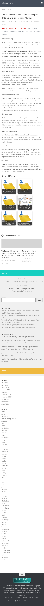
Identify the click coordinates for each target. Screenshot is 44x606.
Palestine (4, 517)
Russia (3, 524)
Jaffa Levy (4, 353)
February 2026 (5, 390)
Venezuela (4, 557)
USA (2, 555)
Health (3, 470)
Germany (4, 468)
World (3, 560)
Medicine (4, 499)
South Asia (4, 531)
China (3, 435)
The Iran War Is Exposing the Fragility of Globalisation (17, 325)
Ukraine (3, 548)
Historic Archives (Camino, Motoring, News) (26, 597)
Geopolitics (4, 466)
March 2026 (5, 387)
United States (5, 553)
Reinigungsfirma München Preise (11, 340)
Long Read (4, 496)
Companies (4, 440)
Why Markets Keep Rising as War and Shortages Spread (18, 327)
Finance (3, 459)
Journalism (4, 489)
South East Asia (6, 534)
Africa (3, 412)
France (3, 463)
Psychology (4, 520)
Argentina (4, 416)
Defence (4, 444)
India (2, 477)
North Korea (5, 508)
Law (2, 494)
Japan (3, 487)
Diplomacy (4, 449)
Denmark (4, 447)
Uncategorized (5, 550)
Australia (4, 421)
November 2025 (6, 397)
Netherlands (5, 506)
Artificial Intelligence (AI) (8, 419)
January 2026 (5, 392)
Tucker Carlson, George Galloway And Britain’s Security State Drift (29, 253)
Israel (3, 482)
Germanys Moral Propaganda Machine (23, 337)
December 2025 (6, 395)
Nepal (3, 503)
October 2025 (5, 399)
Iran (2, 480)
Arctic (3, 414)
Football (3, 461)
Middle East (5, 501)
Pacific (3, 515)
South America (5, 529)
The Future (4, 546)
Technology (5, 543)
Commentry (5, 437)
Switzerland (5, 541)
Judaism (3, 491)
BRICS (3, 423)
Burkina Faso (5, 428)
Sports (3, 536)
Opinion (3, 513)
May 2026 (4, 383)
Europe (3, 456)
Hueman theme (32, 601)
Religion (3, 522)
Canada (3, 433)
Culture (3, 442)
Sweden (3, 538)
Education (4, 454)
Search (3, 297)
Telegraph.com (7, 3)
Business (4, 430)
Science (3, 527)
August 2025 (5, 404)
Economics (4, 452)
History (3, 473)
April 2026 (4, 385)
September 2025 (6, 402)
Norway (3, 510)
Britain (3, 9)
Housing (10, 9)
